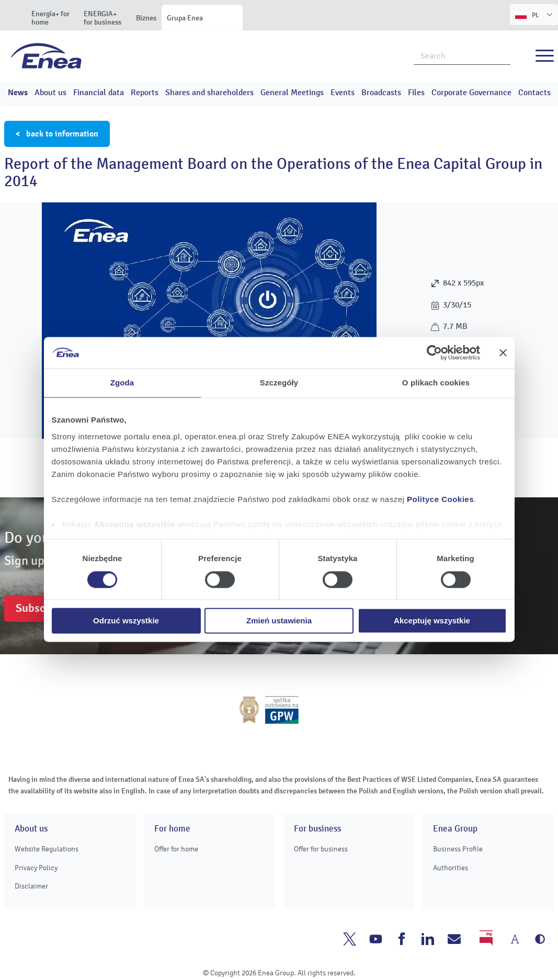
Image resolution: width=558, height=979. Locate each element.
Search (503, 55)
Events (343, 92)
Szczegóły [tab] (279, 382)
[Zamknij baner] (503, 352)
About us (50, 92)
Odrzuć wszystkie (126, 621)
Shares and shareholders (209, 92)
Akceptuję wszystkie (432, 621)
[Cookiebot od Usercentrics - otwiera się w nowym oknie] (434, 352)
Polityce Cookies (440, 499)
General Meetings (292, 92)
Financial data (98, 92)
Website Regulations (46, 849)
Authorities (450, 867)
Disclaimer (31, 886)
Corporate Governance (471, 92)
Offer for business (321, 849)
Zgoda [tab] (122, 382)
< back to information (57, 134)
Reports (144, 92)
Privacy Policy (36, 867)
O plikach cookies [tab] (436, 382)
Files (416, 92)
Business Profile (458, 849)
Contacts (534, 92)
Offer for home (176, 849)
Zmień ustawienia (279, 621)
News (18, 92)
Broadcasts (381, 92)
